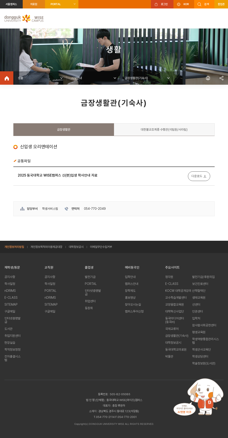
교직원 (49, 267)
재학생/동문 (12, 267)
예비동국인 (132, 267)
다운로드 (196, 176)
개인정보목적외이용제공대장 (46, 247)
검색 (206, 4)
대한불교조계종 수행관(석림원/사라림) (164, 129)
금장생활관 (63, 129)
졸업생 (89, 267)
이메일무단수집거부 (101, 247)
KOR (186, 4)
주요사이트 (172, 267)
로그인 (164, 4)
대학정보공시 (76, 247)
